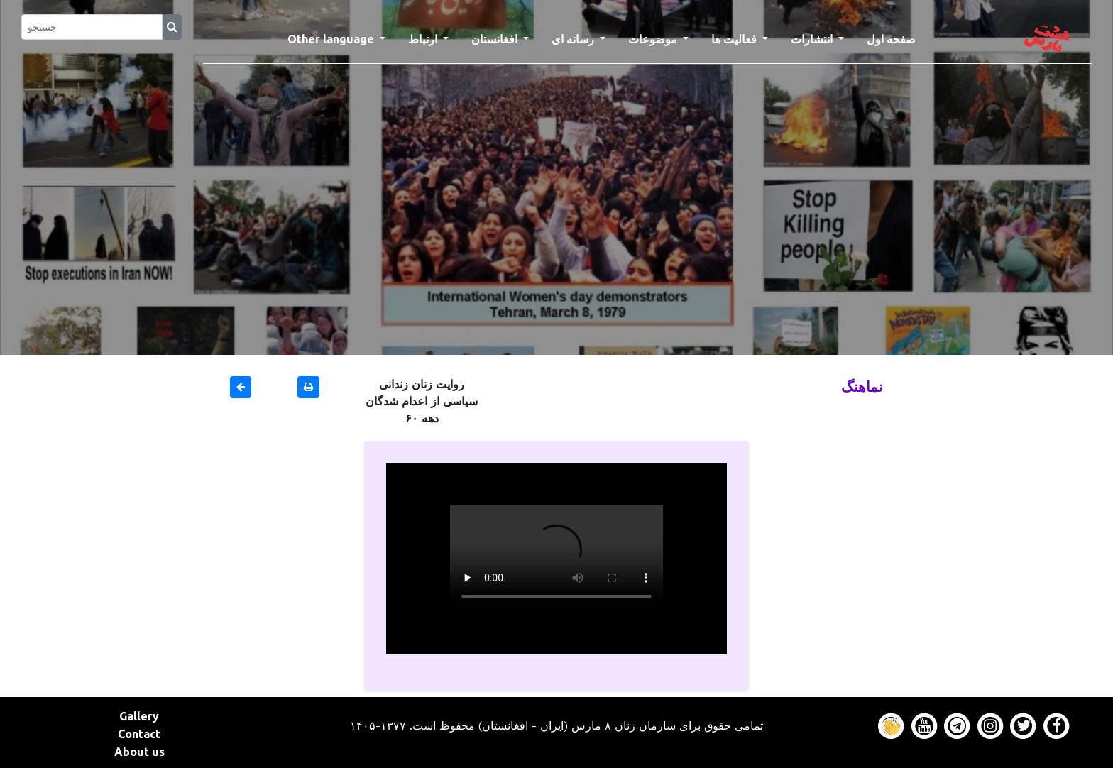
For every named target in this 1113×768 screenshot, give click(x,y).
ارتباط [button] (424, 39)
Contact (139, 734)
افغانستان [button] (495, 39)
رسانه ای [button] (574, 39)
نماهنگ (862, 386)
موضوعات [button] (654, 39)
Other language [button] (332, 39)
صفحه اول (897, 37)
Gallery (139, 716)
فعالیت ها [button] (735, 39)
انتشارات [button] (813, 39)
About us (139, 751)
